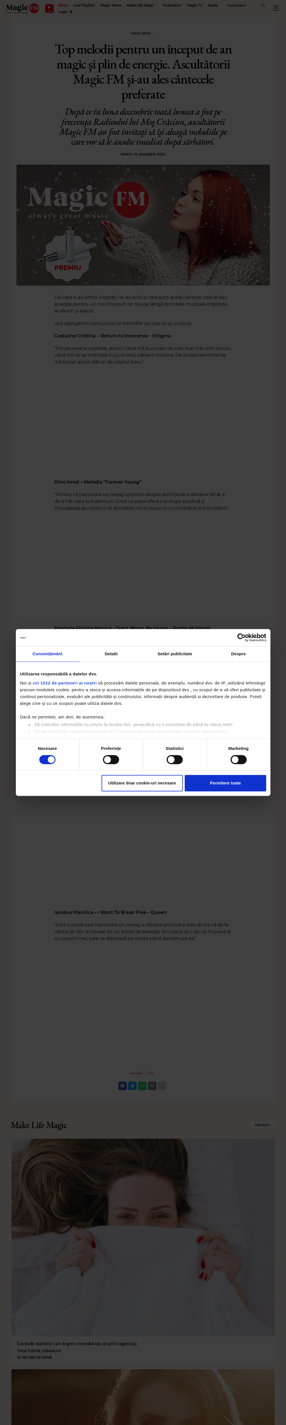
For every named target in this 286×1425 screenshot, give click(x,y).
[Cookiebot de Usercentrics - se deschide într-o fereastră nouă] (241, 637)
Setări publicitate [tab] (175, 653)
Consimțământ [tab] (47, 653)
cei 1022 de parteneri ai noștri (65, 682)
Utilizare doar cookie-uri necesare (142, 783)
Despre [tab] (238, 653)
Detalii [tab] (111, 653)
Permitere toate (225, 783)
